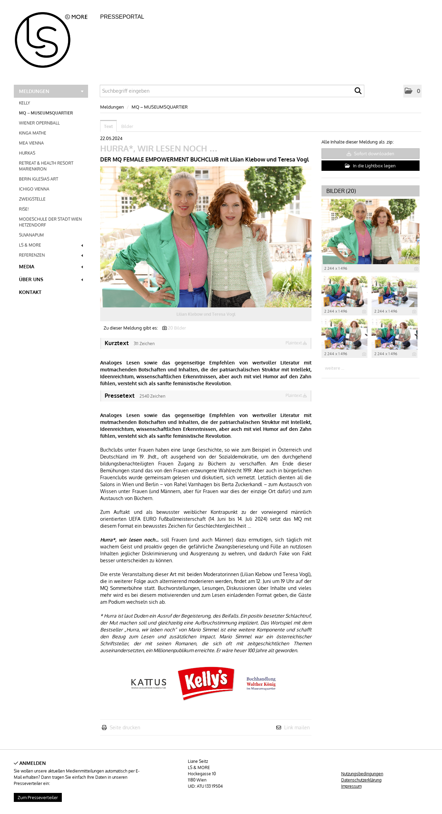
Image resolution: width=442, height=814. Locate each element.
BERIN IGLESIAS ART (38, 179)
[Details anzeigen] (416, 268)
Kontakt (30, 292)
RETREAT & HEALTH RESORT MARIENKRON (46, 166)
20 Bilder (177, 328)
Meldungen (51, 91)
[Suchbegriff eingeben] (232, 91)
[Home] (55, 37)
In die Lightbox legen (370, 165)
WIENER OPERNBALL (39, 123)
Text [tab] (108, 126)
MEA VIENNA (31, 143)
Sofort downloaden (370, 153)
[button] (412, 91)
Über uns (51, 279)
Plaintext (296, 342)
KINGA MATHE (32, 133)
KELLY (24, 102)
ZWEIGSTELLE (32, 199)
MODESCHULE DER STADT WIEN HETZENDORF (50, 222)
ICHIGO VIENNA (34, 189)
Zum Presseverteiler (38, 797)
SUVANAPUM (31, 235)
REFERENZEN (51, 255)
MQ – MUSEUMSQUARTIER (46, 112)
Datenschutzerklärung (361, 780)
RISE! (24, 209)
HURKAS (27, 153)
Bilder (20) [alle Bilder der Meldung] (341, 190)
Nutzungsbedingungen (362, 773)
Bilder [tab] (127, 126)
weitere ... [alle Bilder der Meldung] (334, 368)
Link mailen (297, 727)
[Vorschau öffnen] (205, 236)
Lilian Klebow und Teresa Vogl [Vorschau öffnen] (206, 314)
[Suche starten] (358, 92)
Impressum (351, 786)
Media (51, 266)
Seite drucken (125, 727)
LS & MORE (51, 245)
